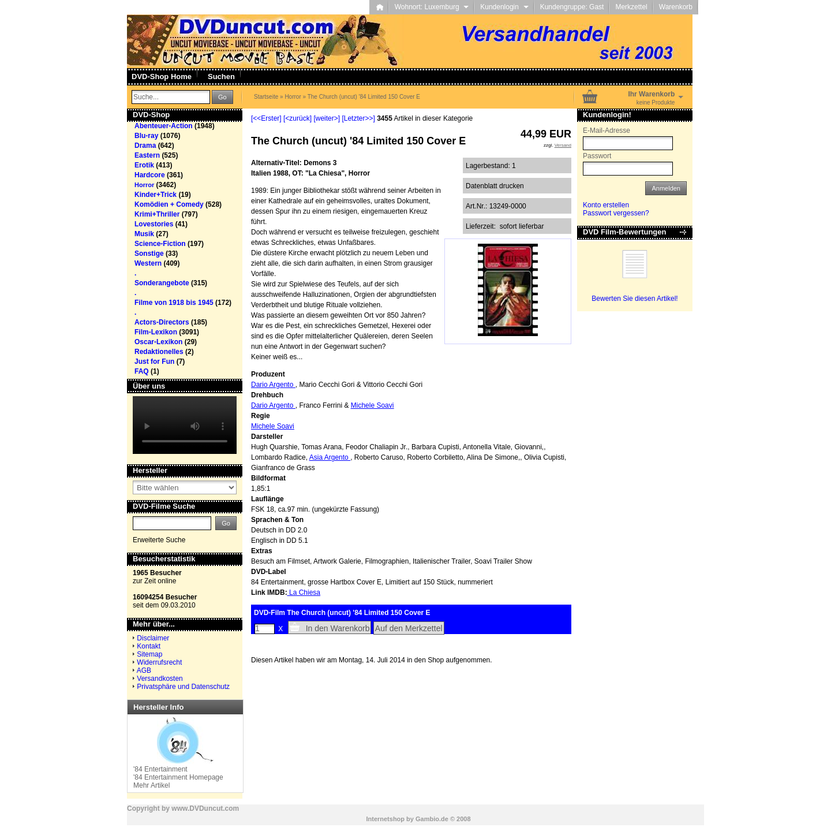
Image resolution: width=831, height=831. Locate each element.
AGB (144, 670)
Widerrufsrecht (159, 662)
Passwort (597, 156)
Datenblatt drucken (495, 186)
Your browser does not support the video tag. (185, 425)
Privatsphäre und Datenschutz (183, 687)
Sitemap (149, 654)
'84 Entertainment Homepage (178, 777)
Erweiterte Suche (159, 540)
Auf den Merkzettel (409, 628)
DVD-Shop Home (162, 76)
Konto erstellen (606, 205)
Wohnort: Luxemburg (432, 7)
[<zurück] (297, 118)
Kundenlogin (504, 7)
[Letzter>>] (358, 118)
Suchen (221, 76)
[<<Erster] (266, 118)
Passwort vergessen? (616, 213)
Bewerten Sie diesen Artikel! (634, 299)
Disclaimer (153, 638)
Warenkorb (675, 7)
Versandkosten (159, 679)
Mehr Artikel (151, 785)
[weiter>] (326, 118)
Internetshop (385, 818)
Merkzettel (631, 7)
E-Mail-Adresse (606, 130)
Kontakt (148, 646)
